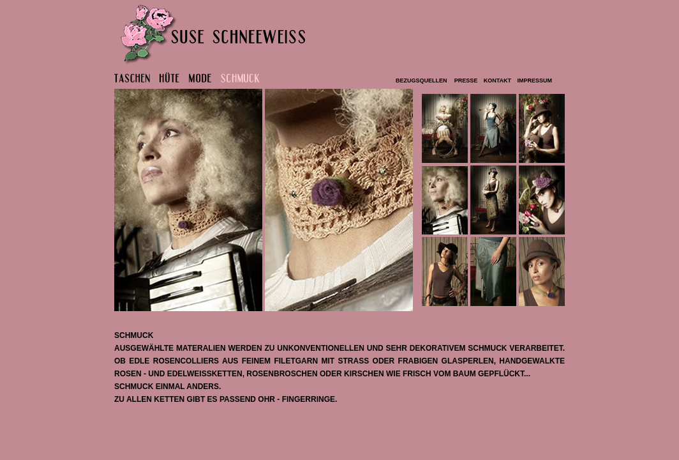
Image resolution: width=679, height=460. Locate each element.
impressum (533, 80)
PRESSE (466, 80)
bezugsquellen (422, 80)
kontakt (496, 80)
